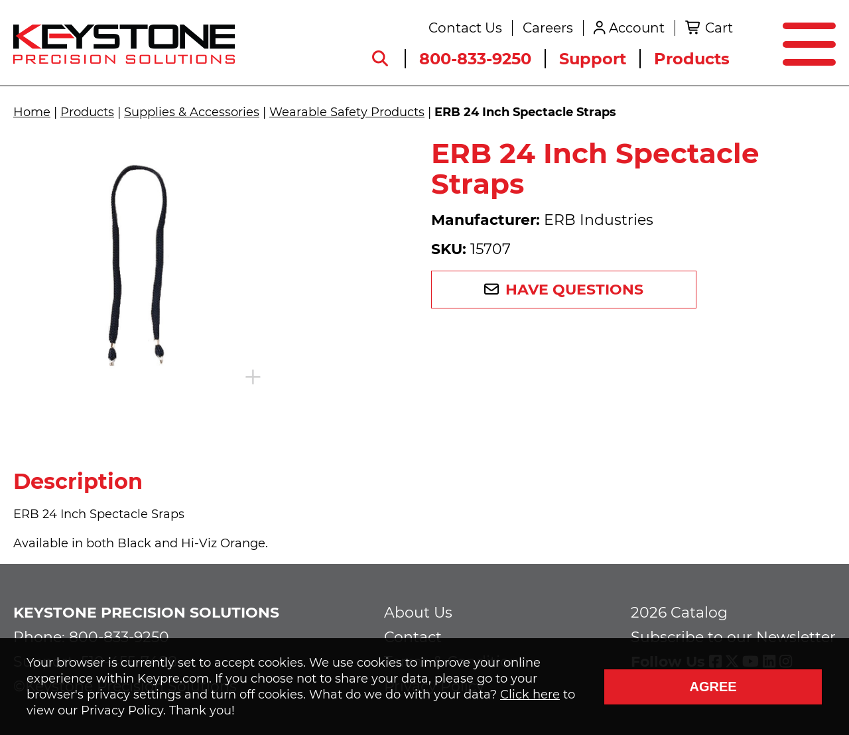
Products (692, 58)
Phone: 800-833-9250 (91, 637)
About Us (418, 613)
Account (637, 28)
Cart (719, 28)
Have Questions (574, 290)
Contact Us (465, 28)
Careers (548, 28)
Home (31, 112)
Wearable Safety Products (346, 112)
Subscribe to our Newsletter (733, 637)
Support (592, 58)
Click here (530, 694)
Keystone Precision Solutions (146, 613)
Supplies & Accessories (191, 112)
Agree (712, 686)
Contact (413, 637)
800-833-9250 (475, 58)
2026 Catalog (679, 613)
